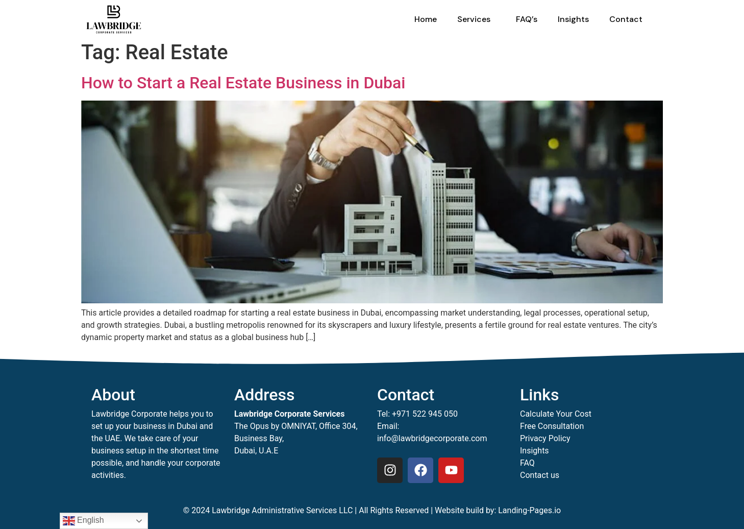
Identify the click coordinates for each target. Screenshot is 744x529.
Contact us (539, 475)
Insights (573, 19)
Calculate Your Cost (555, 414)
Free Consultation (552, 426)
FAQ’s (526, 19)
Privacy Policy (545, 438)
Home (425, 19)
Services (476, 19)
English (83, 521)
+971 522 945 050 (425, 414)
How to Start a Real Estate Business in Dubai (243, 82)
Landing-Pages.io (529, 510)
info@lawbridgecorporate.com (432, 438)
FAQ (527, 463)
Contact (625, 19)
